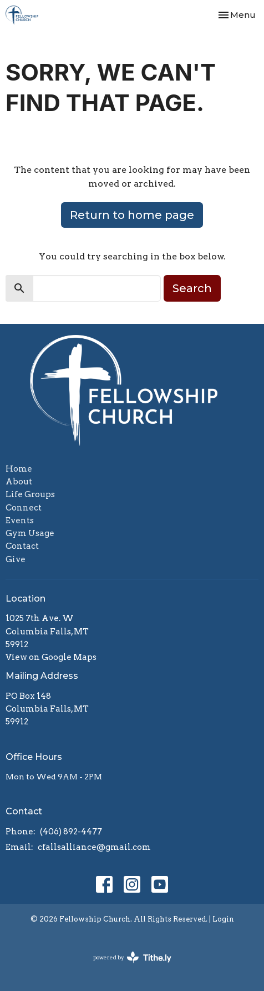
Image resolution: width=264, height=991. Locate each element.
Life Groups (30, 494)
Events (20, 520)
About (19, 482)
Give (16, 559)
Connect (24, 508)
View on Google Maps (51, 657)
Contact (22, 546)
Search (192, 288)
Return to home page (132, 215)
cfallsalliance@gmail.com (94, 847)
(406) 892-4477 (71, 832)
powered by (132, 957)
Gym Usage (30, 533)
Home (19, 469)
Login (223, 919)
